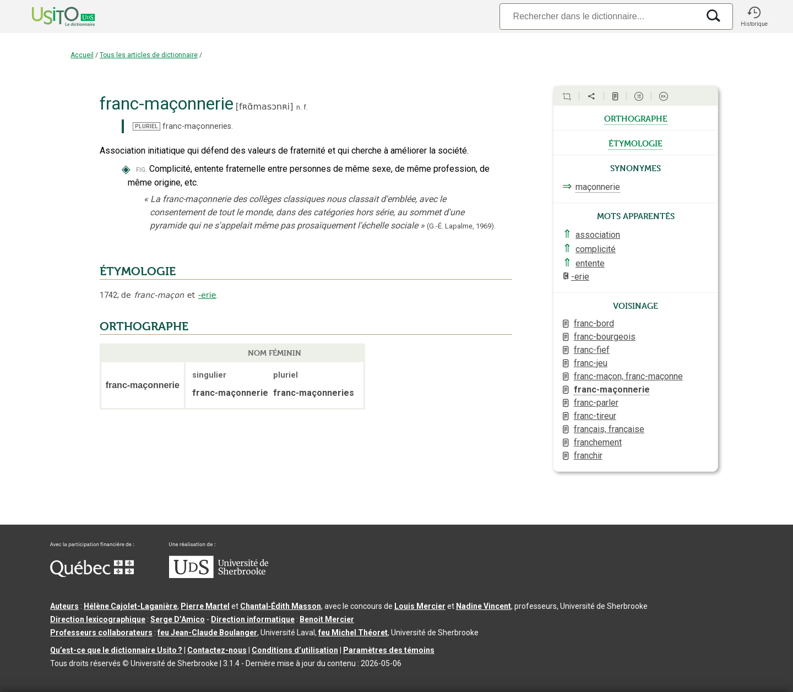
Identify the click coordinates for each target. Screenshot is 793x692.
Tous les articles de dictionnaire (149, 55)
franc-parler (596, 402)
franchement (598, 442)
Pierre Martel (205, 606)
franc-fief (592, 350)
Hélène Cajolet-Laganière (130, 606)
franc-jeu (590, 363)
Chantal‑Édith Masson (280, 606)
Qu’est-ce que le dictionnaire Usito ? (116, 650)
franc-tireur (595, 416)
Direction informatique (253, 619)
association (597, 235)
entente (590, 263)
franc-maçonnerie (612, 389)
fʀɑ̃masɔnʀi (264, 106)
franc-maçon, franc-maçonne (628, 376)
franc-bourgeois (605, 336)
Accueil (82, 55)
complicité (595, 249)
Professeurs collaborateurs (101, 632)
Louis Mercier (420, 606)
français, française (609, 429)
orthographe (635, 117)
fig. (141, 169)
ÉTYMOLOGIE (138, 271)
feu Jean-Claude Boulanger (207, 632)
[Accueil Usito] (51, 16)
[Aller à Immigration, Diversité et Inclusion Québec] (92, 574)
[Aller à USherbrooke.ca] (218, 575)
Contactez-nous (217, 650)
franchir (588, 455)
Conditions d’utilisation (295, 650)
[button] (753, 16)
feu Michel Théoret (353, 632)
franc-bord (594, 323)
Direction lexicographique (97, 619)
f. (305, 107)
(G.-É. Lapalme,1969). (461, 226)
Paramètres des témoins (388, 650)
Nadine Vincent (483, 606)
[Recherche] (599, 16)
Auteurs (64, 606)
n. (299, 107)
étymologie (635, 142)
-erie (207, 295)
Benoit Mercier (327, 619)
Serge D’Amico (177, 619)
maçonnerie (597, 187)
